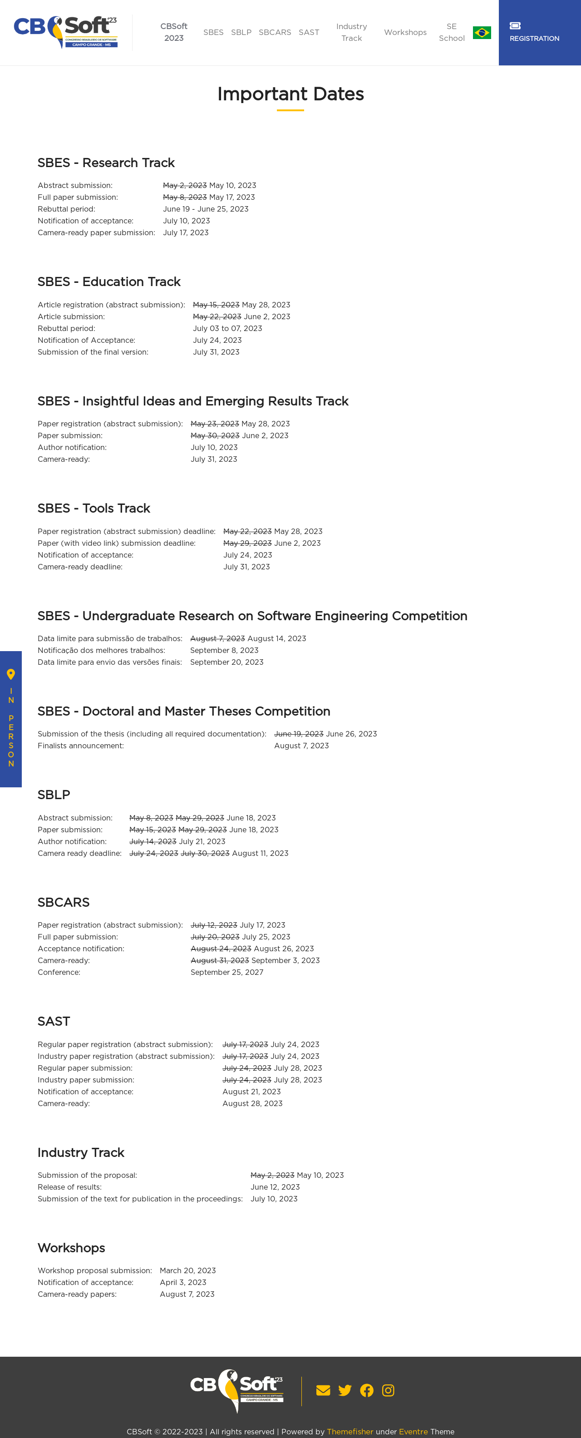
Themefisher (350, 1432)
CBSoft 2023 (173, 32)
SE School (452, 32)
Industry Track (351, 32)
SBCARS (275, 32)
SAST (309, 32)
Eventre (413, 1432)
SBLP (241, 32)
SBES (213, 32)
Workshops (405, 32)
